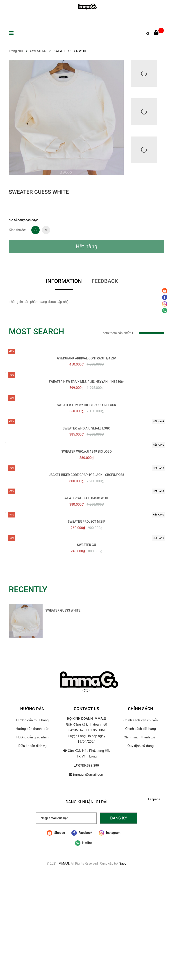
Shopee (56, 833)
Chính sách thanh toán (140, 737)
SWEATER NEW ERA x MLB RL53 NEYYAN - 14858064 (86, 381)
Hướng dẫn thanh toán (32, 729)
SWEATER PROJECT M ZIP (86, 521)
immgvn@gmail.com (88, 775)
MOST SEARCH (36, 331)
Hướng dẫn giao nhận (32, 737)
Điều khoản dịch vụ (32, 746)
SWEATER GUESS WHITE (62, 610)
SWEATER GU (86, 545)
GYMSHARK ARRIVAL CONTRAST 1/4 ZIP (86, 358)
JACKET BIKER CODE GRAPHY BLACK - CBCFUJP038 (86, 475)
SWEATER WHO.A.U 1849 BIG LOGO (86, 451)
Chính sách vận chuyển (140, 720)
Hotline (84, 843)
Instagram (109, 833)
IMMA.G (63, 863)
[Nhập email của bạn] (66, 818)
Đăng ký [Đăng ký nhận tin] (118, 818)
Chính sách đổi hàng (140, 729)
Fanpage (154, 799)
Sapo (122, 863)
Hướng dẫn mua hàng (32, 720)
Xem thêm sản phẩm (133, 333)
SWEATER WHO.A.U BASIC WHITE (86, 498)
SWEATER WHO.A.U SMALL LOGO (86, 428)
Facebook (81, 833)
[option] (45, 622)
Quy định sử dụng (140, 746)
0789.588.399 (88, 766)
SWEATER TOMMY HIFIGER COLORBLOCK (86, 405)
